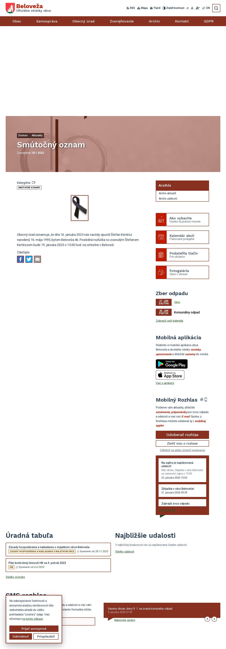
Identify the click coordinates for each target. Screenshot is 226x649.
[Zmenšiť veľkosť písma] (187, 8)
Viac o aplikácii (165, 299)
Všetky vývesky (15, 492)
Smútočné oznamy (29, 103)
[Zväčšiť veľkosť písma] (197, 8)
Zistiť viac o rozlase (182, 359)
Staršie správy (167, 425)
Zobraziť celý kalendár (169, 236)
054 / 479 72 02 (187, 619)
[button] (207, 535)
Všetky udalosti (124, 467)
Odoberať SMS (22, 548)
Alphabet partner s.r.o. (120, 639)
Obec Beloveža (166, 639)
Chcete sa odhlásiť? (18, 556)
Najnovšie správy (124, 536)
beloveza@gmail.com (190, 623)
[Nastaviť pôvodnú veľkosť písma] (192, 8)
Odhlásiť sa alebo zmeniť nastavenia (182, 366)
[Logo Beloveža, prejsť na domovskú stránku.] (28, 8)
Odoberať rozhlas (182, 350)
